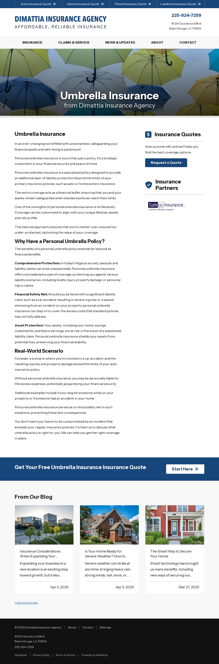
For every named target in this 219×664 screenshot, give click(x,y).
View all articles (26, 603)
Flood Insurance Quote (133, 4)
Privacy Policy (41, 655)
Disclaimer (21, 655)
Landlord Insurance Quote (180, 4)
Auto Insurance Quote (38, 4)
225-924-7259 (24, 647)
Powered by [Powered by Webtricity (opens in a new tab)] (94, 655)
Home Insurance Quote (85, 4)
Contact (87, 627)
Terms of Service (65, 655)
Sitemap (105, 627)
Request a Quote (166, 162)
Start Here (185, 469)
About (72, 627)
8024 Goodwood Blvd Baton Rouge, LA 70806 (31, 639)
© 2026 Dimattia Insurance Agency (38, 627)
